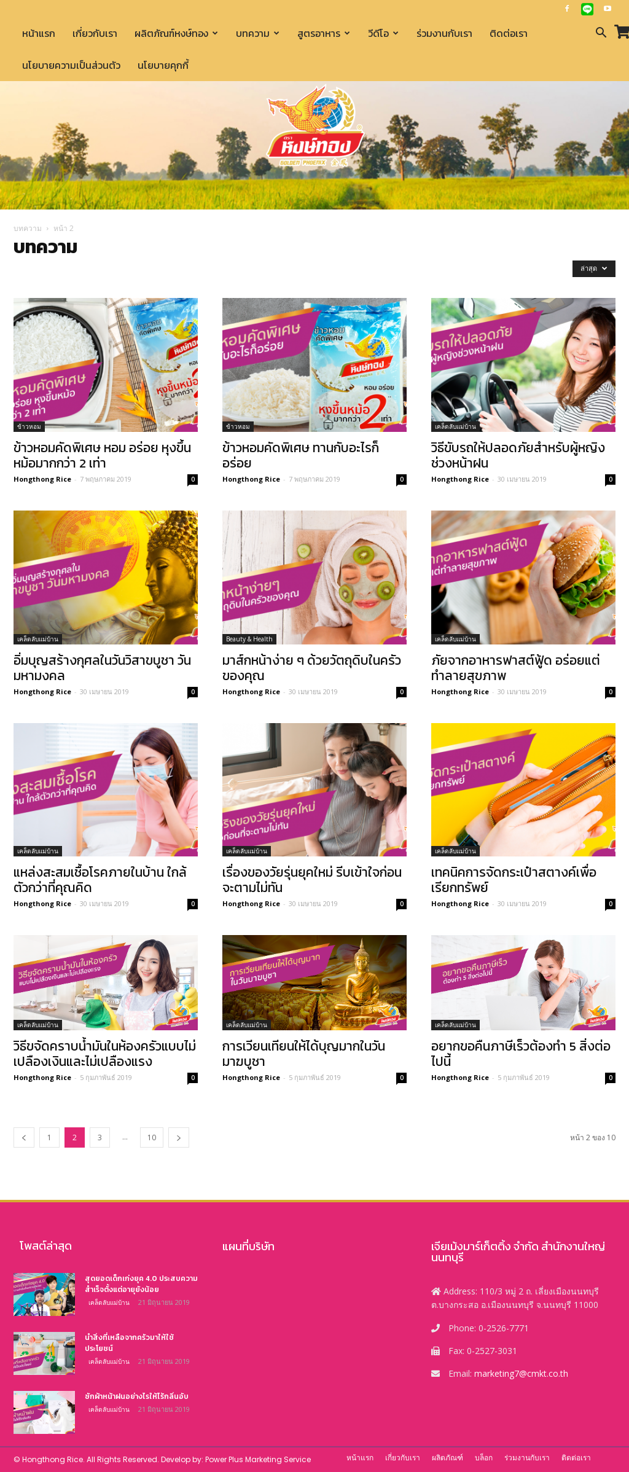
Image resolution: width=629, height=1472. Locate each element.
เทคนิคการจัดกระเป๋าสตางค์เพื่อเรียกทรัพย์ (513, 880)
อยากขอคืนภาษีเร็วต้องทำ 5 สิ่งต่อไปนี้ (521, 1053)
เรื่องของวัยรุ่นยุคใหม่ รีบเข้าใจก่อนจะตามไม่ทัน (312, 880)
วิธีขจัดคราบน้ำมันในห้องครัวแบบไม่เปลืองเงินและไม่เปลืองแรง (105, 1053)
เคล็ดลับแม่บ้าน (455, 426)
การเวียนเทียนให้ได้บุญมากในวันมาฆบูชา (303, 1053)
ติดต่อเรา (509, 33)
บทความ (257, 33)
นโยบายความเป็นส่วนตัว (71, 65)
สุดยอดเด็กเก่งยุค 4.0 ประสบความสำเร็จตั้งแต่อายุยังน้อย (141, 1284)
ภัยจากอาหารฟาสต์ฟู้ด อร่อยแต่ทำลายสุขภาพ (515, 668)
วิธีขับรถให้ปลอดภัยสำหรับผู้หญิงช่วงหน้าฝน (518, 455)
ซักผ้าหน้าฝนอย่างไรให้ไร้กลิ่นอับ (137, 1396)
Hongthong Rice (42, 478)
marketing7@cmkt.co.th (521, 1373)
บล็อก (484, 1457)
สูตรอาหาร (323, 33)
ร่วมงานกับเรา (444, 33)
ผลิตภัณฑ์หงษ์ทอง (176, 33)
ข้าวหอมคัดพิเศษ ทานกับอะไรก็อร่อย (300, 455)
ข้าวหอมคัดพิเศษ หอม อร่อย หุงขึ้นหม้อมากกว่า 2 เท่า (102, 455)
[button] (600, 34)
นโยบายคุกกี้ (163, 65)
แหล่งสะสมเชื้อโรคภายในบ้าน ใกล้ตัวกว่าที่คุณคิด (100, 880)
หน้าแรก (38, 33)
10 (151, 1137)
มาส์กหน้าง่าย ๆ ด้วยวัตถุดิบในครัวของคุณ (311, 668)
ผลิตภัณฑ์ (447, 1457)
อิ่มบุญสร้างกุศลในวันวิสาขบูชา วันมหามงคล (102, 668)
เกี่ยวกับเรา (94, 33)
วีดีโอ (383, 33)
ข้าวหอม (29, 426)
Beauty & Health (249, 639)
